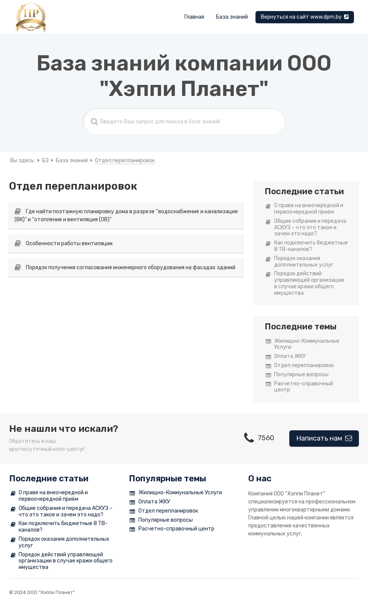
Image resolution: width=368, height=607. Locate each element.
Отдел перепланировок (300, 366)
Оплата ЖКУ (286, 356)
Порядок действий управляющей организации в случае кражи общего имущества (305, 283)
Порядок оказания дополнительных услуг (299, 262)
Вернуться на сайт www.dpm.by (305, 17)
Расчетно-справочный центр (299, 387)
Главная (194, 17)
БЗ (45, 160)
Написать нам (324, 438)
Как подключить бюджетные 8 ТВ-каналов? (307, 246)
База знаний (232, 17)
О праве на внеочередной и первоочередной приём (304, 209)
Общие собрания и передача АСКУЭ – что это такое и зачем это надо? (306, 227)
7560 (259, 438)
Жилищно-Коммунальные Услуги (302, 344)
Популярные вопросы (297, 375)
